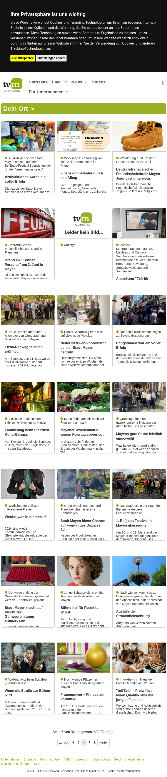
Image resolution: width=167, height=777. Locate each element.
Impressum (81, 759)
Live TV (59, 82)
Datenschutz (101, 759)
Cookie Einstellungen (15, 763)
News (76, 82)
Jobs (43, 759)
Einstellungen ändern (51, 58)
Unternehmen (10, 759)
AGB (67, 759)
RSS (37, 763)
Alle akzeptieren (23, 58)
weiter (103, 742)
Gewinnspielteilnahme (129, 759)
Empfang (29, 759)
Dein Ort (15, 109)
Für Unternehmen (46, 91)
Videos (99, 82)
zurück (63, 742)
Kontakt (55, 759)
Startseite (38, 82)
